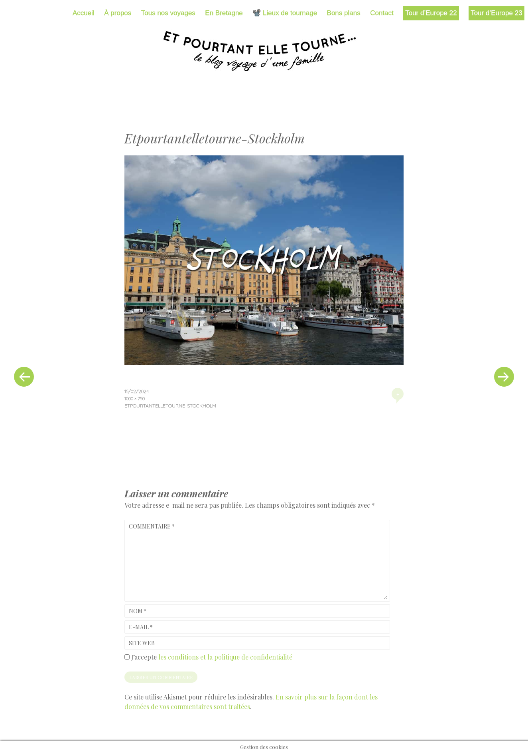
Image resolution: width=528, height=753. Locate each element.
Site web (142, 643)
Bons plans (344, 13)
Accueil (84, 13)
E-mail (141, 627)
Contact (382, 13)
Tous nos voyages (168, 13)
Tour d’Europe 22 (431, 13)
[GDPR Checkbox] (127, 657)
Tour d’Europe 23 (496, 13)
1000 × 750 (134, 398)
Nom (137, 611)
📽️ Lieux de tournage (284, 13)
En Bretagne (224, 13)
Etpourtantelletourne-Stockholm (170, 406)
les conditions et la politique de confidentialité (225, 657)
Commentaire (152, 526)
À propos (117, 13)
